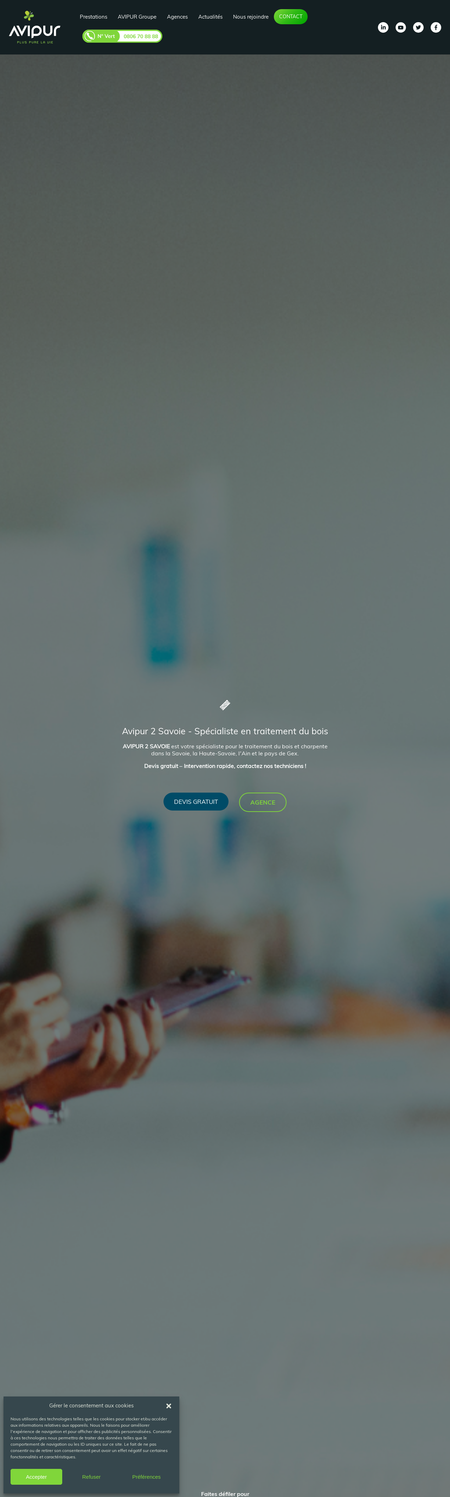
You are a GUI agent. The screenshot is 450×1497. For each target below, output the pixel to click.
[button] (168, 1405)
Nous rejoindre (251, 16)
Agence (262, 802)
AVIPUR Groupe (137, 16)
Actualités (210, 16)
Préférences (146, 1477)
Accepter (36, 1477)
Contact (290, 16)
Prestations (93, 16)
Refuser (91, 1477)
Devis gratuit (196, 801)
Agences (177, 16)
